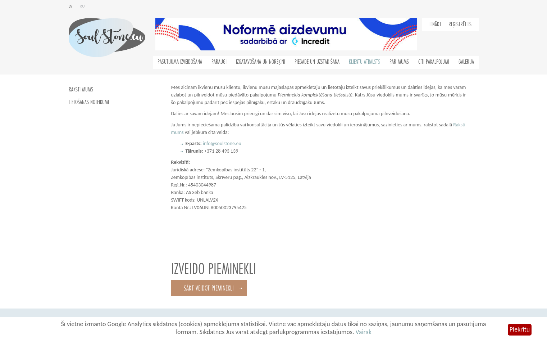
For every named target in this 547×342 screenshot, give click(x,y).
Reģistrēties (459, 24)
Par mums (399, 62)
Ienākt (435, 24)
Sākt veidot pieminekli (209, 288)
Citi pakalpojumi (433, 62)
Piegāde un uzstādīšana (317, 62)
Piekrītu (520, 329)
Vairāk (364, 332)
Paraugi (219, 62)
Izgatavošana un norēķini (260, 62)
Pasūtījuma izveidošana (180, 62)
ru (82, 6)
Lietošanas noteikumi (89, 102)
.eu (238, 143)
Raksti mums (81, 89)
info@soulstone (219, 143)
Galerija (466, 62)
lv (71, 6)
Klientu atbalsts (364, 62)
